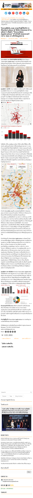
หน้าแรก (16, 338)
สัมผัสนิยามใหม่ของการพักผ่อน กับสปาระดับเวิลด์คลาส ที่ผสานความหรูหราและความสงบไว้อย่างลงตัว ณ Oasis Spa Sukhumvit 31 (16, 459)
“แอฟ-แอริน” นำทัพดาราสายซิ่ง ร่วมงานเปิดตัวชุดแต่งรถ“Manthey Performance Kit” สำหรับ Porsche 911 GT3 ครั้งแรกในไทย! (16, 411)
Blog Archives (18, 396)
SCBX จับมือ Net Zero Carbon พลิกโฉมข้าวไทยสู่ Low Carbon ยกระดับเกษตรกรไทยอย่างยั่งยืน (15, 439)
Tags (11, 396)
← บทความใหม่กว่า (6, 338)
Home (3, 18)
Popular (4, 396)
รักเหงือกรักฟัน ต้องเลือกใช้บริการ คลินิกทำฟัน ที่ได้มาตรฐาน (16, 463)
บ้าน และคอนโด (20, 18)
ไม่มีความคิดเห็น (24, 38)
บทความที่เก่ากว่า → (27, 338)
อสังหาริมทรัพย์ (5, 19)
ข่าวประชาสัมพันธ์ (10, 18)
